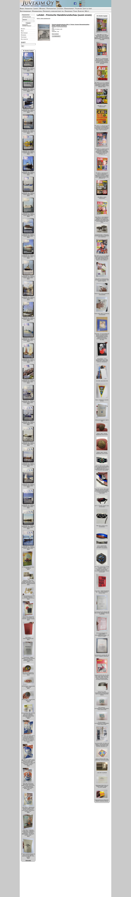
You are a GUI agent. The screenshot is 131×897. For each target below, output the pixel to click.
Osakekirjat (68, 11)
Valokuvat (78, 8)
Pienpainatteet (51, 8)
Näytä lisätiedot (55, 33)
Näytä (28, 70)
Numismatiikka (37, 11)
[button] (56, 36)
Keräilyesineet (69, 8)
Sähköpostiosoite (26, 16)
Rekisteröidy (25, 24)
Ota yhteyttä (24, 39)
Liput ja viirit (87, 8)
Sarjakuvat (28, 8)
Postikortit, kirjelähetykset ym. (53, 11)
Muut (87, 11)
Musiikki (42, 8)
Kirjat (22, 8)
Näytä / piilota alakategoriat (43, 18)
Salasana (24, 19)
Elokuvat (81, 11)
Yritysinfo (23, 37)
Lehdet (36, 8)
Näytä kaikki (28, 860)
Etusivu (23, 28)
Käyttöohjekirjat (25, 11)
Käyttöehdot (24, 33)
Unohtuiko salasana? (26, 25)
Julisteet (60, 8)
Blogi (22, 31)
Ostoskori (23, 35)
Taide (75, 11)
